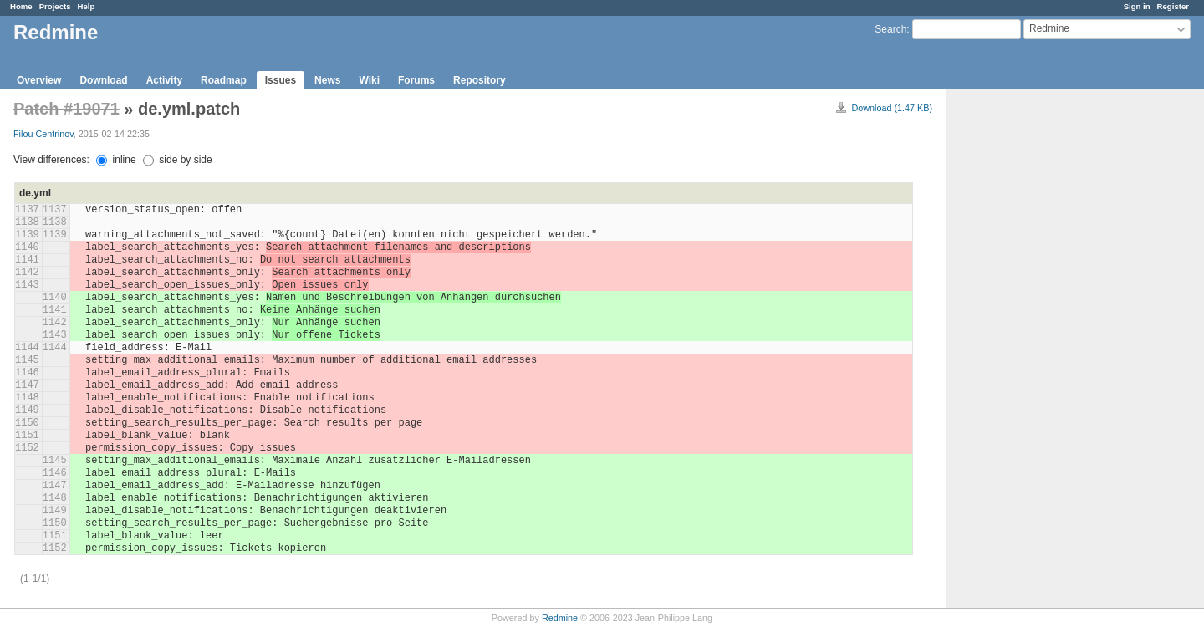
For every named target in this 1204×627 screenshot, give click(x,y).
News (327, 80)
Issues (280, 80)
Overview (39, 80)
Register (1173, 6)
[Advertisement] (1030, 352)
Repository (479, 80)
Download (103, 80)
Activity (164, 80)
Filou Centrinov (43, 134)
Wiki (369, 80)
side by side (177, 160)
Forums (416, 80)
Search (890, 29)
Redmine (560, 618)
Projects (55, 6)
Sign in (1137, 6)
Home (21, 6)
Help (86, 6)
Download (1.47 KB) (891, 108)
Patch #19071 (66, 108)
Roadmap (224, 80)
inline (115, 160)
